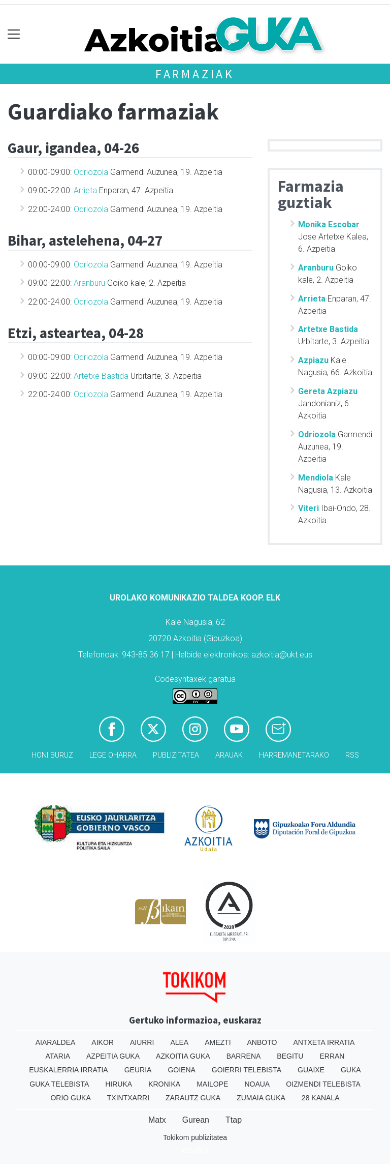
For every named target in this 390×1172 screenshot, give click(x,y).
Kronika (164, 1084)
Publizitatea (176, 755)
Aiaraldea (56, 1042)
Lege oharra (113, 755)
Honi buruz (52, 755)
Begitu (290, 1056)
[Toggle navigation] (14, 34)
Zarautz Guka (193, 1098)
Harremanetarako (294, 755)
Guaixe (311, 1070)
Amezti (218, 1042)
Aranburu (89, 283)
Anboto (262, 1042)
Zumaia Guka (261, 1098)
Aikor (102, 1042)
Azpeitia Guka (113, 1056)
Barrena (243, 1056)
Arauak (229, 755)
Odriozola (91, 172)
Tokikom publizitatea (195, 1137)
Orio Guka (70, 1098)
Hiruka (118, 1084)
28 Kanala (321, 1098)
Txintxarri (128, 1098)
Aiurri (142, 1042)
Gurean (195, 1120)
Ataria (58, 1056)
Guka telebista (59, 1084)
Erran (331, 1056)
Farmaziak (195, 74)
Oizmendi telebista (323, 1084)
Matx (157, 1120)
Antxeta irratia (323, 1042)
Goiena (181, 1070)
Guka (351, 1070)
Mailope (212, 1084)
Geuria (138, 1070)
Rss (352, 755)
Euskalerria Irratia (68, 1070)
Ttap (233, 1120)
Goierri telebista (246, 1070)
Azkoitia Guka (183, 1056)
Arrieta (85, 190)
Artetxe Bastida (101, 376)
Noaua (257, 1084)
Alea (179, 1042)
